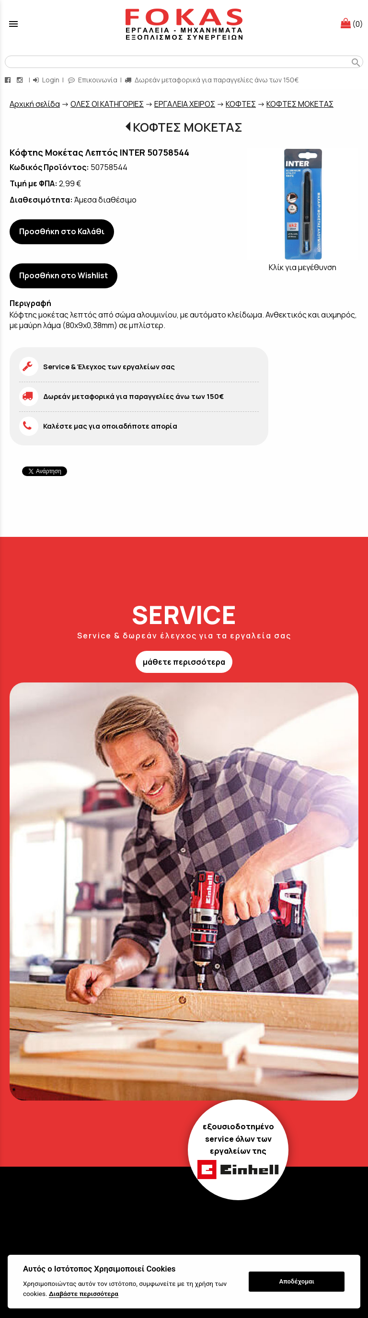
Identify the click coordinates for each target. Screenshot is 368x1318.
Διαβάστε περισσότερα (83, 1293)
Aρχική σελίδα (35, 104)
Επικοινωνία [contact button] (92, 79)
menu (13, 24)
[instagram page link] (20, 79)
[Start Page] (184, 24)
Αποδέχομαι (296, 1281)
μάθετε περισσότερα (184, 662)
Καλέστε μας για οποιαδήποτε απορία (110, 426)
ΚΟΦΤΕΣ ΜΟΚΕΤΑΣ (300, 104)
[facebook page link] (8, 79)
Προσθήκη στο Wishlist (63, 275)
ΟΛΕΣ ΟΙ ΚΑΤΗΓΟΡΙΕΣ (107, 104)
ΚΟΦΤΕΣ (241, 104)
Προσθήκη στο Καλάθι (61, 231)
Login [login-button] (46, 79)
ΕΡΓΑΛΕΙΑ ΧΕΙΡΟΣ (184, 104)
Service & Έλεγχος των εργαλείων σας (109, 366)
